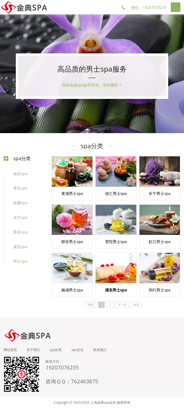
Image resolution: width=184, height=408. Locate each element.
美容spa (20, 232)
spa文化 (77, 349)
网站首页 (10, 349)
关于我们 (33, 349)
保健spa (20, 202)
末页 (136, 305)
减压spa (20, 246)
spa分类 (56, 349)
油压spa (20, 173)
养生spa (20, 188)
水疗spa (20, 217)
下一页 (122, 305)
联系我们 (100, 349)
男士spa (20, 261)
